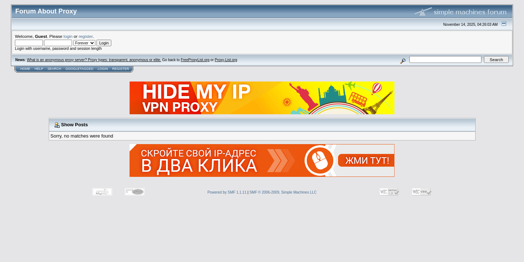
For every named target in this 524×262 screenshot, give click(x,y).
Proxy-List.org (226, 60)
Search (54, 69)
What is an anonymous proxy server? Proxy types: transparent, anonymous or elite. (94, 60)
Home (25, 69)
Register (120, 69)
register (85, 36)
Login (103, 69)
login (68, 36)
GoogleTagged (79, 69)
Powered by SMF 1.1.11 (226, 192)
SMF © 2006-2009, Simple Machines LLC (283, 192)
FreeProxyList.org (195, 60)
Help (39, 69)
